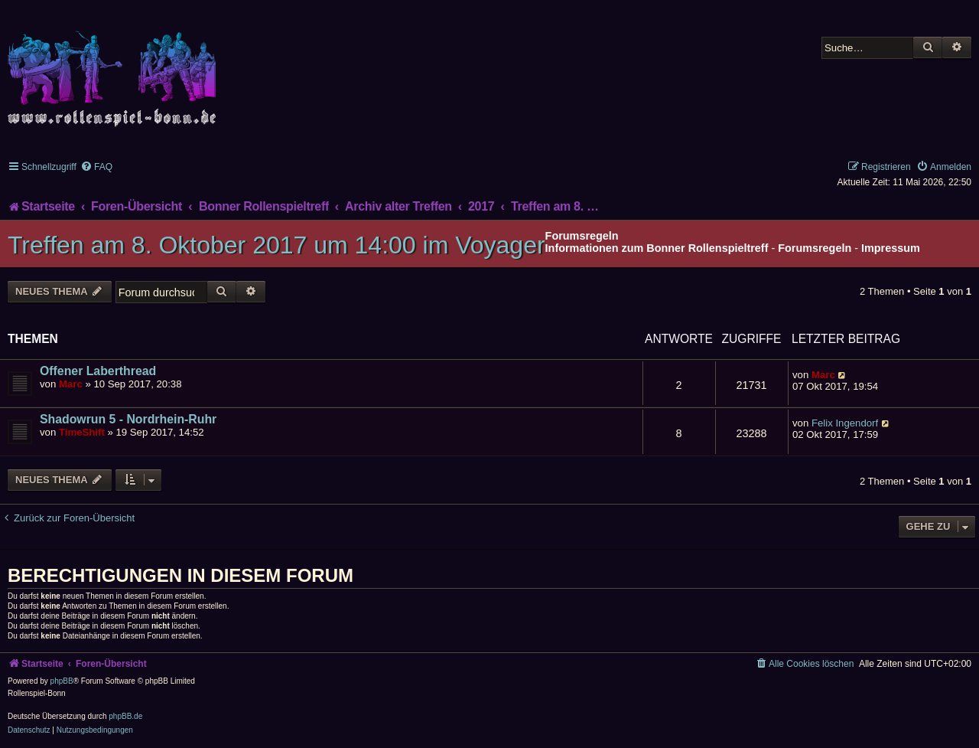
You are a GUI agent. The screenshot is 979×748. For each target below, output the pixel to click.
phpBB (61, 681)
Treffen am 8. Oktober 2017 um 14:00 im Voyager (276, 245)
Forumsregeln (814, 248)
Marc (71, 384)
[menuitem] (96, 167)
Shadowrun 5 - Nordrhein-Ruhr (128, 419)
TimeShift (82, 432)
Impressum (890, 248)
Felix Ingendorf (844, 423)
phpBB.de (125, 716)
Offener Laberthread (98, 370)
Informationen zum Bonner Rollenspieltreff (657, 248)
